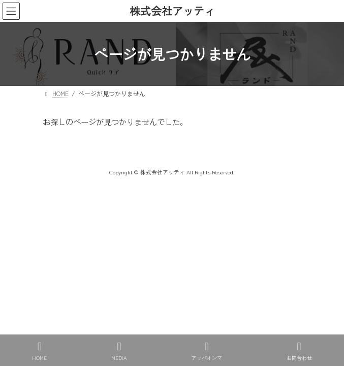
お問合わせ (299, 351)
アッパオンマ (207, 351)
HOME (39, 351)
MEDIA (119, 351)
